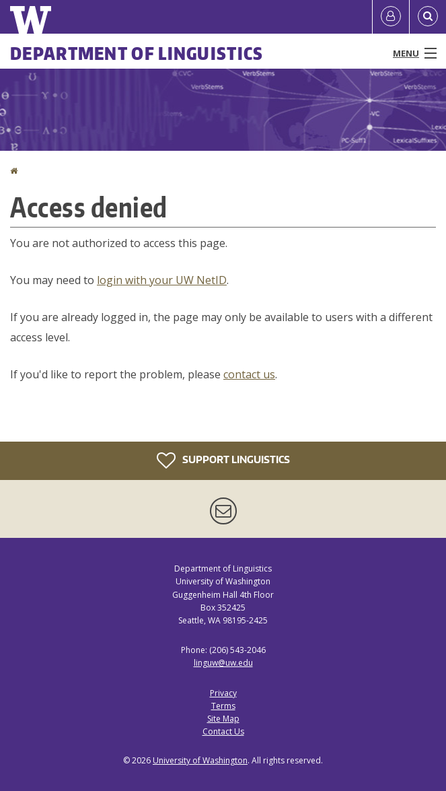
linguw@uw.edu (223, 662)
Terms (223, 706)
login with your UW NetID (162, 280)
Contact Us (223, 731)
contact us (249, 374)
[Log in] (391, 17)
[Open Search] (428, 17)
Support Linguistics (223, 460)
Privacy (223, 693)
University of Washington (200, 760)
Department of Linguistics (137, 53)
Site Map (223, 718)
